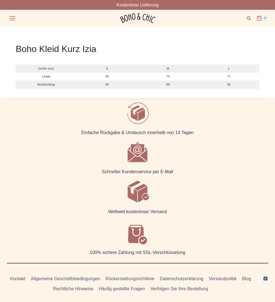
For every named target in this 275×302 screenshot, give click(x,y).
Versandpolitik (223, 278)
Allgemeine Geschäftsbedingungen (65, 278)
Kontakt (17, 278)
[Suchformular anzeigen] (249, 18)
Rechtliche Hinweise (73, 288)
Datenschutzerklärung (182, 278)
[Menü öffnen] (12, 18)
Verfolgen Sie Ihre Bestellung (179, 288)
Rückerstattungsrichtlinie (130, 278)
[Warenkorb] (262, 18)
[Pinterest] (265, 278)
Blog (246, 278)
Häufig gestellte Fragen (122, 288)
